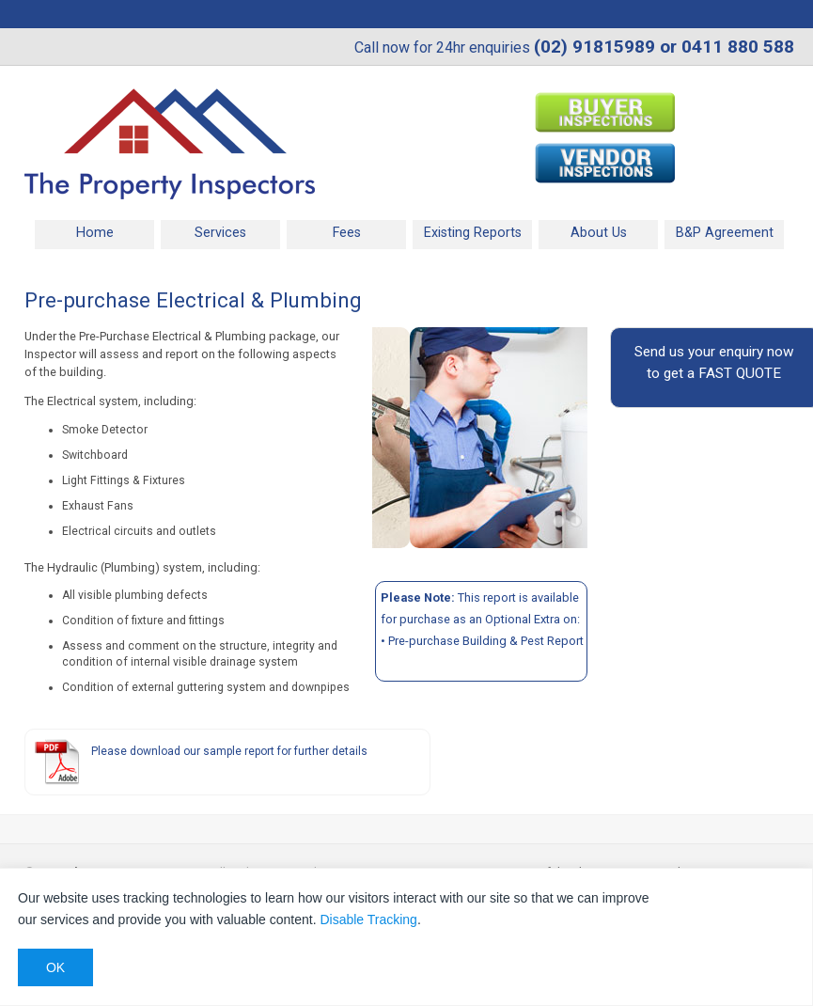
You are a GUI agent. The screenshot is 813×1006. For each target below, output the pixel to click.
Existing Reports (473, 233)
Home (95, 233)
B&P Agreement (725, 233)
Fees (347, 233)
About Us (599, 233)
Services (220, 232)
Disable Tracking (368, 919)
